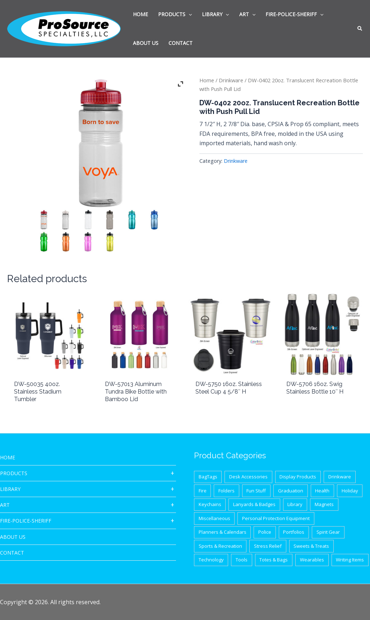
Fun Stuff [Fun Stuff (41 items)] (256, 490)
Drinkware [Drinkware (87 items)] (339, 476)
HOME (7, 457)
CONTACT (12, 552)
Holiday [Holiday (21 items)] (350, 490)
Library (10, 489)
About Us (13, 536)
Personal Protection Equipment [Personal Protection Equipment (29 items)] (276, 518)
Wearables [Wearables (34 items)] (312, 559)
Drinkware (231, 80)
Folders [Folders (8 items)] (226, 490)
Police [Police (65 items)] (264, 532)
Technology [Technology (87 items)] (211, 559)
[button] (360, 29)
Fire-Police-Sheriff (25, 520)
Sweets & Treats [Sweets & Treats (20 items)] (311, 546)
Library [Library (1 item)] (294, 504)
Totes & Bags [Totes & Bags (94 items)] (273, 559)
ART (5, 504)
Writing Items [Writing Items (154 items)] (350, 559)
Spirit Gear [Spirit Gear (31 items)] (328, 532)
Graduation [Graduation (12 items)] (290, 490)
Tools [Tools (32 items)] (242, 559)
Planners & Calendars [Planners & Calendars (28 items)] (222, 532)
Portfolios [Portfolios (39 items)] (293, 532)
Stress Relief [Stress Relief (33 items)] (268, 546)
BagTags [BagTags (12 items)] (208, 476)
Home (206, 80)
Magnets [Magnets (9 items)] (324, 504)
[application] (188, 14)
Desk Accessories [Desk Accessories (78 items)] (248, 476)
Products (13, 473)
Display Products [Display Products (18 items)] (297, 476)
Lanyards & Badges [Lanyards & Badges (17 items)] (254, 504)
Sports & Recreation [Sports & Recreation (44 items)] (220, 546)
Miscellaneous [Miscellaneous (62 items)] (214, 518)
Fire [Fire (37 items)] (203, 490)
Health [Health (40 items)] (322, 490)
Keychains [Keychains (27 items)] (210, 504)
